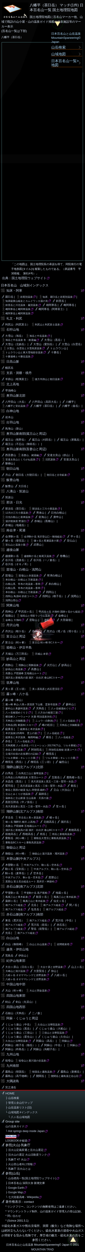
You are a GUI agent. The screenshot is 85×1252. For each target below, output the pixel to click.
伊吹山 (22, 955)
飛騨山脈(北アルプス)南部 (25, 811)
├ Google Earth (14, 1187)
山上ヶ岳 (76, 967)
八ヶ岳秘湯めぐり (61, 708)
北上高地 (12, 384)
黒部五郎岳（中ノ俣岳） (20, 802)
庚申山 (57, 517)
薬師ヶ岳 (10, 901)
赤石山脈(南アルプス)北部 (25, 886)
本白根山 (54, 584)
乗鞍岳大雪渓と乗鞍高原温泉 (50, 838)
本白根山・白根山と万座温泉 (21, 579)
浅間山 (75, 596)
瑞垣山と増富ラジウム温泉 (35, 615)
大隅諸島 (12, 1081)
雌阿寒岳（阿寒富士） (52, 309)
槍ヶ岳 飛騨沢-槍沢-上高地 (20, 821)
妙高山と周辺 (15, 659)
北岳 (33, 905)
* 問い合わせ (13, 1216)
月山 (8, 474)
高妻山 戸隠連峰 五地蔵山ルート (23, 673)
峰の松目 (47, 725)
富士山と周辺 (15, 636)
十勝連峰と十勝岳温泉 (17, 356)
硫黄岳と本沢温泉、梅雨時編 (21, 737)
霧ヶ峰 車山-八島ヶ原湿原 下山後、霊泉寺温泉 (31, 704)
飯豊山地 (12, 480)
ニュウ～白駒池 (44, 720)
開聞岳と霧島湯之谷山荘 (64, 1076)
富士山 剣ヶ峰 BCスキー (45, 642)
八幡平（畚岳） (71, 406)
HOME (10, 1093)
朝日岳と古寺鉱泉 (57, 474)
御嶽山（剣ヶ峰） (16, 853)
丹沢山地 (12, 625)
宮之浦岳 (10, 1087)
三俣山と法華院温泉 (53, 1032)
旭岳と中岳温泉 (38, 335)
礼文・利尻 (14, 318)
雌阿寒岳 (68, 305)
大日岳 (22, 486)
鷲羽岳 (9, 785)
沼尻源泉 (50, 459)
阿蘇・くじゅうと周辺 (22, 1018)
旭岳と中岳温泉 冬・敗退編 (20, 340)
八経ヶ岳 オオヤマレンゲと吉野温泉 (25, 975)
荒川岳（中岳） (64, 920)
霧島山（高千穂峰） (17, 1076)
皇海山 (43, 517)
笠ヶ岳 (60, 806)
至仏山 (71, 540)
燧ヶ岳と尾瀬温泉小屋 (46, 540)
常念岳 (9, 817)
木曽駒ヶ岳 (12, 864)
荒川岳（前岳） (40, 924)
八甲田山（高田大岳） (45, 401)
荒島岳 (9, 955)
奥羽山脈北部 (15, 395)
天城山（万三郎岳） (17, 653)
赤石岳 (61, 924)
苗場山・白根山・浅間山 (23, 569)
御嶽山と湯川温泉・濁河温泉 (48, 853)
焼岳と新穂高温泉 (62, 834)
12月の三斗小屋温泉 (16, 512)
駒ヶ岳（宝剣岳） (16, 869)
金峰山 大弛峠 (13, 620)
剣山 (8, 1001)
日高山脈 (12, 361)
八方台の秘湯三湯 (48, 712)
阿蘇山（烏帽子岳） (45, 1049)
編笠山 (63, 762)
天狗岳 (40, 708)
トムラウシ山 (58, 348)
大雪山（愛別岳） (44, 344)
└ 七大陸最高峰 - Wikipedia (22, 1197)
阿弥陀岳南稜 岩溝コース (63, 749)
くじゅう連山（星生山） (20, 1036)
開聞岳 (40, 1076)
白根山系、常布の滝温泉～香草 (22, 584)
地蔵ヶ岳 (61, 892)
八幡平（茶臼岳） (44, 406)
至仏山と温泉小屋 (15, 544)
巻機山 (64, 556)
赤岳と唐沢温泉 (14, 749)
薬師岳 (43, 794)
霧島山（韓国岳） (16, 1071)
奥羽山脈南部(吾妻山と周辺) (26, 449)
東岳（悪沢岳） (14, 920)
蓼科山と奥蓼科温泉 (16, 708)
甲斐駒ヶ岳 (12, 892)
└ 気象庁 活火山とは (18, 1168)
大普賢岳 (39, 971)
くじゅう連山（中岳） (18, 1024)
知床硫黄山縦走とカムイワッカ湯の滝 (26, 301)
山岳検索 (58, 47)
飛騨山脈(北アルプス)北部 (25, 767)
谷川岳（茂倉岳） (16, 560)
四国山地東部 (15, 995)
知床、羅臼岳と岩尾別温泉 (58, 296)
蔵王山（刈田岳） (43, 439)
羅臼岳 (9, 296)
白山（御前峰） (14, 944)
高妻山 (35, 669)
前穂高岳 (10, 834)
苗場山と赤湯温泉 (29, 575)
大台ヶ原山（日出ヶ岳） (20, 967)
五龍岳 (56, 777)
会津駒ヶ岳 (12, 536)
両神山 (9, 611)
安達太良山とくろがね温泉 (20, 459)
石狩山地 (12, 329)
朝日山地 (12, 468)
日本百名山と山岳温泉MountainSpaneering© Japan (66, 38)
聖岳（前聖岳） (40, 928)
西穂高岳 (27, 834)
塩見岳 (35, 909)
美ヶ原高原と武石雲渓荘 (46, 689)
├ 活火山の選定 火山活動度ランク (26, 1154)
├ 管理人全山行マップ (19, 1102)
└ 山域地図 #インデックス (21, 1112)
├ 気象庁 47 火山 (15, 1159)
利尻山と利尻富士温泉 (47, 324)
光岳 (8, 933)
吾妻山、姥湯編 (30, 455)
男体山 (40, 512)
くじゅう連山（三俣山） (20, 1032)
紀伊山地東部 (15, 960)
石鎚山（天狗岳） (16, 1013)
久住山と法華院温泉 (49, 1024)
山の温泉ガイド (14, 1126)
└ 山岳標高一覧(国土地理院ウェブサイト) (30, 1178)
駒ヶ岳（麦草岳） (16, 873)
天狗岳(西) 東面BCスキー (19, 725)
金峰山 (62, 615)
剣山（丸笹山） (25, 1001)
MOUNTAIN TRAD (42, 1249)
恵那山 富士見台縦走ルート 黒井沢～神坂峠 (29, 881)
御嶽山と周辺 (15, 847)
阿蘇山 (65, 1041)
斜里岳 (60, 301)
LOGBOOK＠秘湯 (16, 1140)
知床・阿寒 (14, 290)
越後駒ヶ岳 (12, 556)
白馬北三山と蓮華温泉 (31, 773)
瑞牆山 (9, 615)
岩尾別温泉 (26, 296)
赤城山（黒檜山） (45, 521)
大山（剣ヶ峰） (14, 990)
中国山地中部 (15, 984)
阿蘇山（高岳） (45, 1040)
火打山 (51, 665)
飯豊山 (9, 486)
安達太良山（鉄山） (59, 455)
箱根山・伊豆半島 (19, 647)
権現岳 (50, 753)
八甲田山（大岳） (16, 401)
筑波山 (9, 497)
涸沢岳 (65, 821)
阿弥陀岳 (36, 749)
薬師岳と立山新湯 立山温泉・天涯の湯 (27, 798)
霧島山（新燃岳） (71, 1071)
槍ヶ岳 (53, 817)
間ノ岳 (73, 905)
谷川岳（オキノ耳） (17, 564)
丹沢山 (36, 631)
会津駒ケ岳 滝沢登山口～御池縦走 (43, 536)
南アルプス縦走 (14, 905)
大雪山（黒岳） (53, 340)
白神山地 (12, 411)
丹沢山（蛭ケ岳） (16, 631)
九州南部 (12, 1065)
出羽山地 (12, 422)
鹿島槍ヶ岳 (73, 777)
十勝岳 (55, 352)
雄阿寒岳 (51, 305)
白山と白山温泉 (38, 944)
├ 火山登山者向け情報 (19, 1164)
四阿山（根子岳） (53, 596)
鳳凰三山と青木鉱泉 (16, 897)
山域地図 (58, 54)
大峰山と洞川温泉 (15, 971)
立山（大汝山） (63, 789)
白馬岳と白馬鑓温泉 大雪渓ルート (24, 777)
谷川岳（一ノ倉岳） (45, 560)
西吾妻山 (10, 455)
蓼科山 (70, 704)
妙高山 (65, 665)
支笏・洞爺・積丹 (19, 373)
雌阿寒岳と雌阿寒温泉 (17, 309)
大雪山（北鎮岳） (16, 344)
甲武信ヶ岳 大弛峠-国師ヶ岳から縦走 (59, 611)
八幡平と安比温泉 (15, 406)
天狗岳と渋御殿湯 (15, 720)
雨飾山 (9, 665)
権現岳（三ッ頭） (41, 762)
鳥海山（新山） (14, 428)
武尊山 (38, 544)
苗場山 (9, 575)
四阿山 (50, 592)
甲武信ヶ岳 (25, 611)
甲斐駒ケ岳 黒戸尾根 (35, 892)
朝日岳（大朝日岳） (28, 474)
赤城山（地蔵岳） (16, 525)
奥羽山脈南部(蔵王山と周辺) (26, 433)
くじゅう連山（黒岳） (18, 1028)
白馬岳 (9, 773)
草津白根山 (54, 575)
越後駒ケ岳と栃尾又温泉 (37, 556)
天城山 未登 (41, 653)
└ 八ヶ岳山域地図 (17, 1117)
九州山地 (12, 1054)
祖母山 (9, 1060)
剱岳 (73, 785)
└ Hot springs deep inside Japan (25, 1131)
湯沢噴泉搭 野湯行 (15, 521)
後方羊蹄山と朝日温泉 (47, 379)
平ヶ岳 (74, 536)
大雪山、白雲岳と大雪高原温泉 (24, 348)
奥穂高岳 (73, 830)
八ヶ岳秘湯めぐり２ (16, 712)
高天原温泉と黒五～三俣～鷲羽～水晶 (52, 781)
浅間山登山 (11, 600)
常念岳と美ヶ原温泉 (30, 817)
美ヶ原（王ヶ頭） (16, 689)
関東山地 (12, 605)
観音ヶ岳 (41, 896)
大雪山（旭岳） (14, 335)
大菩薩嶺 (65, 620)
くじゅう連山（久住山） (56, 1036)
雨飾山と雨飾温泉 (29, 665)
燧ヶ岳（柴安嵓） (16, 540)
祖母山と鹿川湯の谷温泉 (32, 1060)
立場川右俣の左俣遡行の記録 (21, 753)
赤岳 (8, 741)
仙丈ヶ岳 (58, 901)
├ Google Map (14, 1192)
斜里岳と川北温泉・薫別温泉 (21, 305)
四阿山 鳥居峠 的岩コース (19, 596)
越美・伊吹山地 (17, 949)
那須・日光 (14, 502)
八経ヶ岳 (59, 975)
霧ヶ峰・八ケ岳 (17, 694)
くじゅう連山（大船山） (54, 1028)
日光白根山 (58, 512)
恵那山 (53, 877)
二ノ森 (36, 1013)
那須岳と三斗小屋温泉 (44, 508)
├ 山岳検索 (12, 1098)
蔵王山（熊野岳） (16, 439)
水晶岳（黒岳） (14, 781)
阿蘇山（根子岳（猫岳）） (21, 1045)
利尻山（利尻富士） (17, 324)
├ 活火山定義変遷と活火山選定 (24, 1150)
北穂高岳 (49, 821)
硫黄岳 (9, 729)
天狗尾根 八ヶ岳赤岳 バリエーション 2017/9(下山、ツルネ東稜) (41, 745)
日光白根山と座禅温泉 (17, 517)
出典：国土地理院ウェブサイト (24, 278)
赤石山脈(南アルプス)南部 (25, 914)
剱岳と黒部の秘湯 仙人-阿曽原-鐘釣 (25, 789)
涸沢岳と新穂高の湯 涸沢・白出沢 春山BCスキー (32, 677)
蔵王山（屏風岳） (71, 439)
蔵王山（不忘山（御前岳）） (23, 444)
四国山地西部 (15, 1007)
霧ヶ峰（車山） (14, 700)
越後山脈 (12, 550)
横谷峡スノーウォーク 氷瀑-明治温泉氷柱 (28, 716)
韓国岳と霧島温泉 (42, 1071)
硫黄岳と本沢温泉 (30, 729)
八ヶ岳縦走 (69, 720)
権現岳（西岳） (14, 762)
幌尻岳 (9, 367)
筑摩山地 (12, 682)
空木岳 (37, 873)
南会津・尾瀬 (15, 530)
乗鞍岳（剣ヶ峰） (16, 838)
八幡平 (70, 401)
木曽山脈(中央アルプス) (23, 858)
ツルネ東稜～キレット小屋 (20, 758)
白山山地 (12, 938)
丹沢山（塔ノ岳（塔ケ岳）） (64, 631)
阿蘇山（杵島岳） (16, 1049)
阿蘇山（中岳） (53, 1045)
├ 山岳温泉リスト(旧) (18, 1107)
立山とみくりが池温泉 (17, 794)
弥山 (53, 971)
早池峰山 (10, 390)
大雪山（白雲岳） (72, 344)
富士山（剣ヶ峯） (16, 642)
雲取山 (33, 620)
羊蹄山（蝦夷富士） (17, 379)
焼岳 (42, 834)
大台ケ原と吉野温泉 (51, 967)
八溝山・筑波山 (17, 491)
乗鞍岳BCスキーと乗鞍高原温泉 (23, 842)
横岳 (48, 737)
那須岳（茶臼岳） (16, 508)
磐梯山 (9, 463)
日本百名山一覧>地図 (65, 63)
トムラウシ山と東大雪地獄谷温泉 (24, 352)
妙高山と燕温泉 (14, 669)
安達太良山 (70, 459)
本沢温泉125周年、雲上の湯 (21, 733)
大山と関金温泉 (38, 990)
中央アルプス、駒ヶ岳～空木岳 (41, 865)
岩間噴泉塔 (63, 944)
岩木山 (9, 417)
